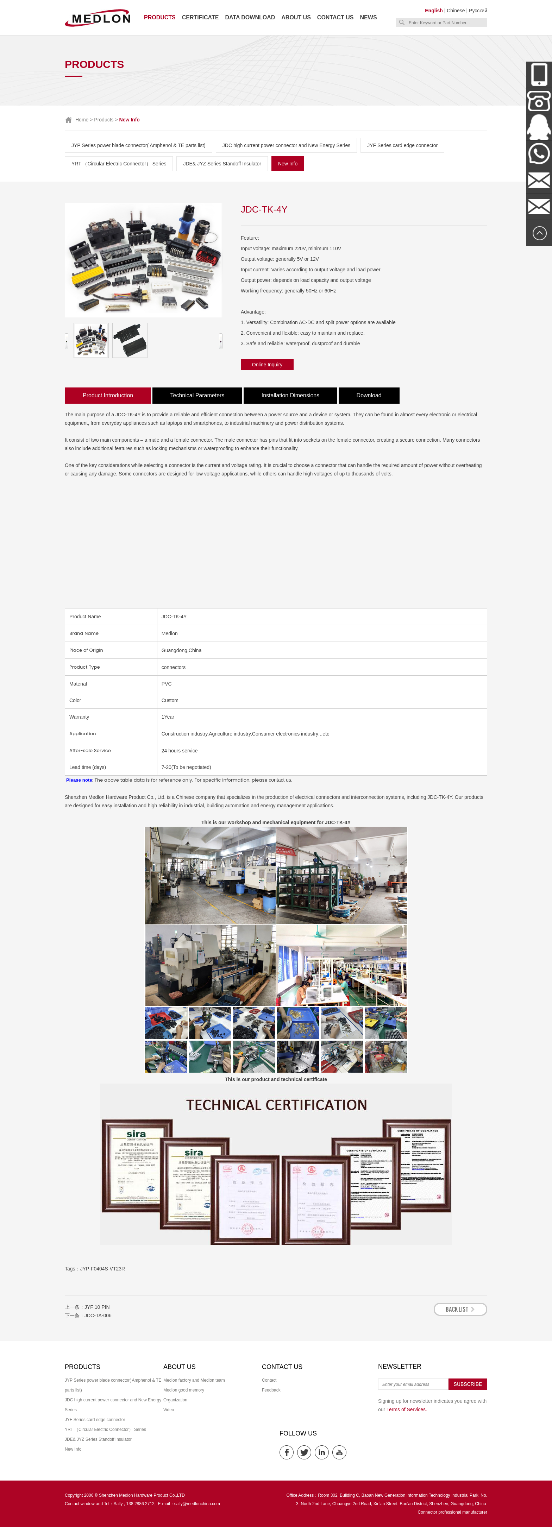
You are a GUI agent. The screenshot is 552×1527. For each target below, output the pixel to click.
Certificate (200, 17)
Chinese (456, 10)
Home (81, 119)
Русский (478, 10)
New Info (287, 163)
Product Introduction (108, 395)
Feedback (271, 1390)
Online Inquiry (267, 364)
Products (160, 17)
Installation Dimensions (291, 395)
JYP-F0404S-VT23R (102, 1269)
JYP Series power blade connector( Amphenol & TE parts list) (138, 145)
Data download (250, 17)
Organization (175, 1399)
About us (296, 17)
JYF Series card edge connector (402, 145)
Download (369, 395)
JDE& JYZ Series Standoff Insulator (222, 163)
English (434, 10)
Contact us (335, 17)
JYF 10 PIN (97, 1307)
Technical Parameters (197, 395)
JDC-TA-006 (98, 1315)
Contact (269, 1380)
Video (168, 1409)
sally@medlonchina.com (197, 1503)
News (368, 17)
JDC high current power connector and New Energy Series (286, 145)
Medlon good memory (183, 1390)
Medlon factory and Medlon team (194, 1380)
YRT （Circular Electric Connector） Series (118, 163)
